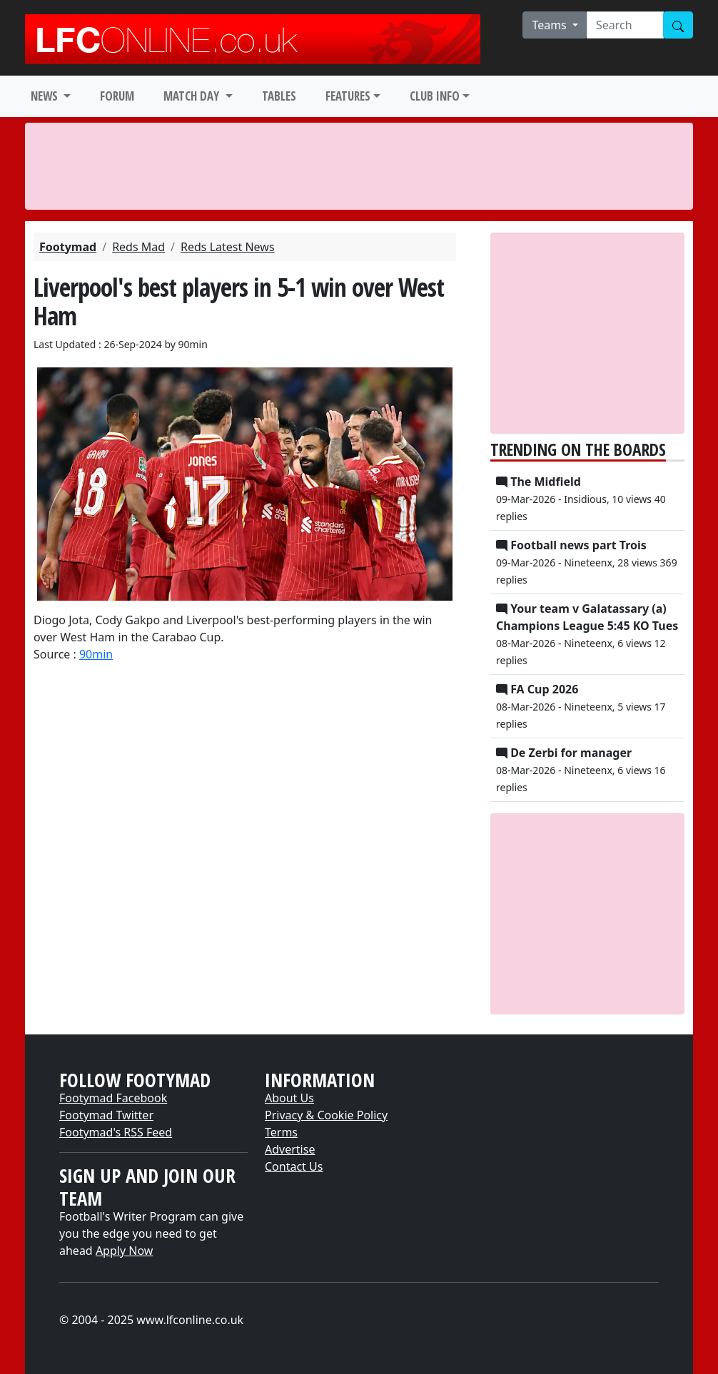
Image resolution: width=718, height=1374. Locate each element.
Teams (551, 25)
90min (96, 654)
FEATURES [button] (347, 96)
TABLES (279, 96)
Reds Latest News (228, 247)
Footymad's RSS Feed (115, 1132)
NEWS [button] (46, 96)
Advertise (290, 1149)
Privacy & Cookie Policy (326, 1115)
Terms (281, 1132)
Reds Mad (138, 247)
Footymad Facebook (113, 1098)
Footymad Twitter (106, 1115)
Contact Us (294, 1166)
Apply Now (124, 1250)
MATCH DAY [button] (192, 96)
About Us (289, 1098)
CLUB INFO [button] (435, 96)
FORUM (117, 96)
